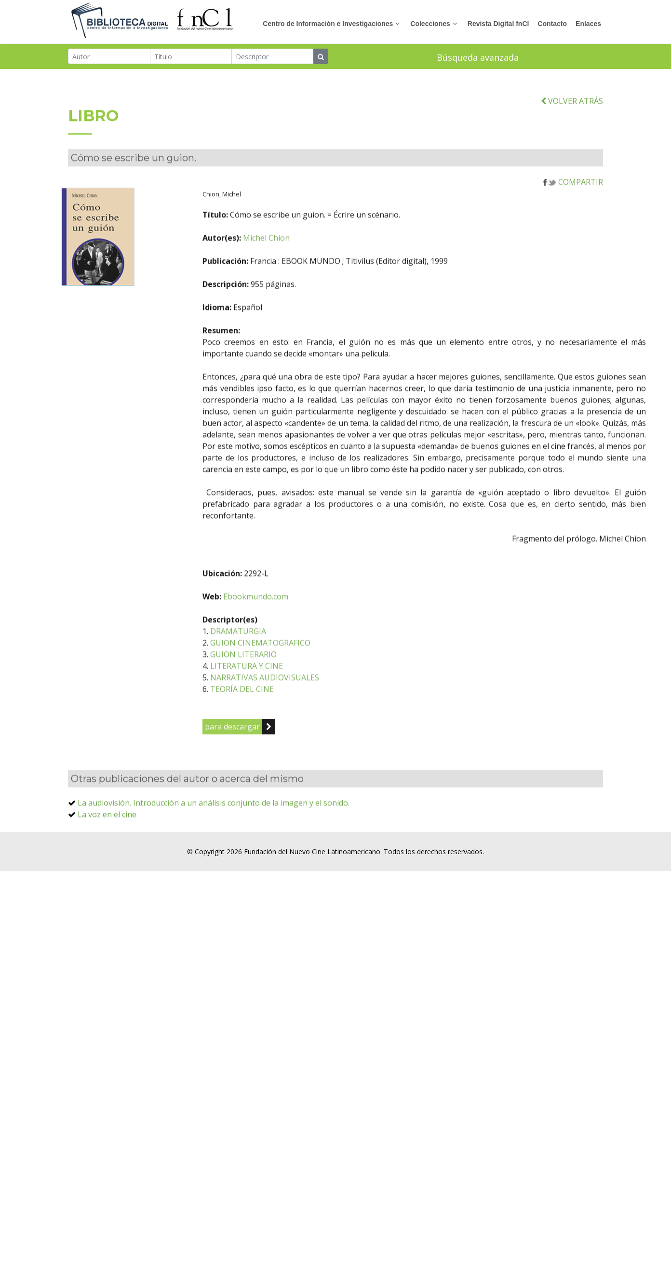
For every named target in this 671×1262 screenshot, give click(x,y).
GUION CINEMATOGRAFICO (293, 664)
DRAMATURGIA (271, 652)
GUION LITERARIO (276, 676)
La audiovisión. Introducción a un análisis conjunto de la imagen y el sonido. (213, 824)
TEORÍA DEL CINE (275, 710)
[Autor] (109, 57)
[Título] (191, 57)
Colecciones (430, 23)
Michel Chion (299, 259)
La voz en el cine (107, 836)
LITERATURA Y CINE (279, 687)
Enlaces (588, 23)
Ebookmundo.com (289, 618)
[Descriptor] (272, 57)
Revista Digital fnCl (498, 23)
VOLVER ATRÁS (572, 122)
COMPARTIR (573, 203)
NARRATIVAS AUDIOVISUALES (297, 699)
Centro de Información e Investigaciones (328, 23)
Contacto (552, 23)
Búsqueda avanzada (478, 58)
